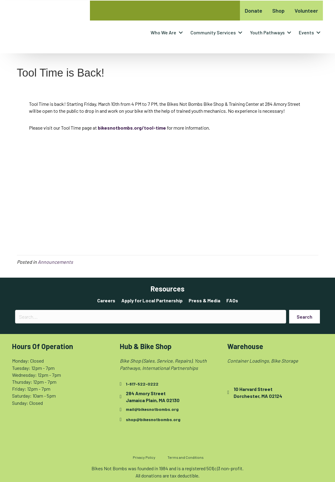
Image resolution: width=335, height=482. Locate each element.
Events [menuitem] (306, 32)
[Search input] (150, 316)
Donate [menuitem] (253, 10)
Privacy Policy (144, 457)
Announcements (55, 262)
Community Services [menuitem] (213, 32)
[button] (180, 32)
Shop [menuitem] (278, 10)
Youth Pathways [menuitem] (267, 32)
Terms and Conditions (186, 457)
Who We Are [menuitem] (163, 32)
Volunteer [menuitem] (306, 10)
